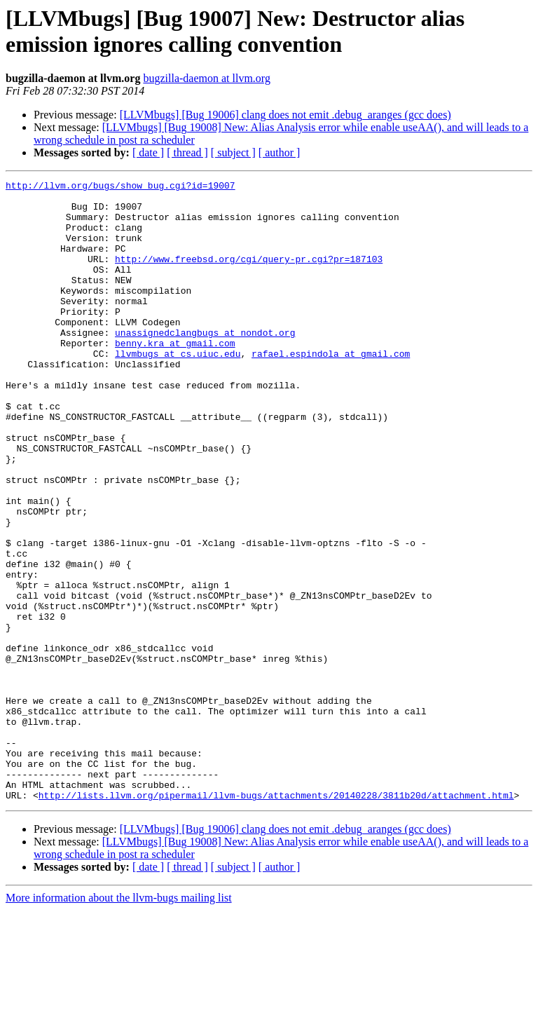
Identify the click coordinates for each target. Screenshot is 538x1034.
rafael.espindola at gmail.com (330, 389)
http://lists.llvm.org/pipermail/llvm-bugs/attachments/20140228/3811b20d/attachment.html (276, 919)
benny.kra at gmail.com (175, 376)
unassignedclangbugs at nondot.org (205, 364)
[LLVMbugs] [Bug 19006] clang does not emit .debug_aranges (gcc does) (285, 115)
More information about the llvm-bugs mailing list (119, 1022)
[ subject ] (233, 152)
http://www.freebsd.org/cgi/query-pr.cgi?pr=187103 (248, 275)
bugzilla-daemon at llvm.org (206, 78)
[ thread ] (187, 152)
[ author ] (279, 152)
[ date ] (148, 152)
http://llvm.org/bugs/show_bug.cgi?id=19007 (120, 187)
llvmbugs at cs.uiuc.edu (177, 389)
